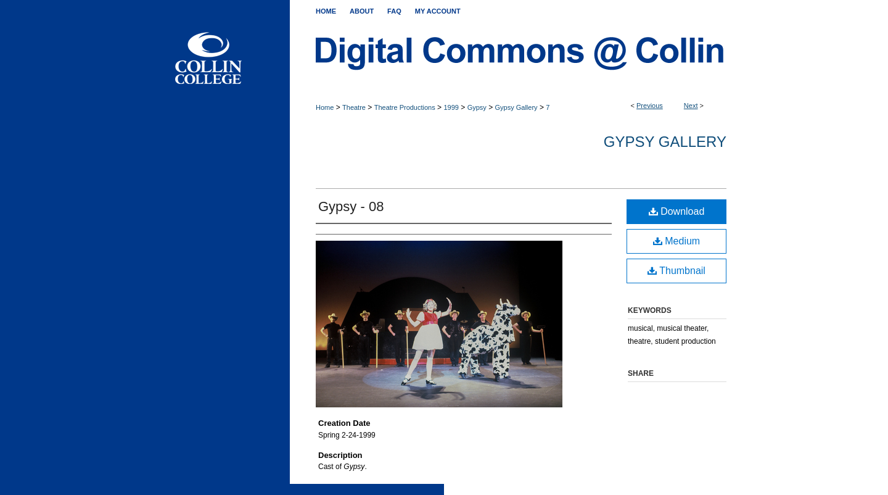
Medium (676, 241)
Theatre (354, 107)
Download (677, 211)
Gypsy (477, 107)
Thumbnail (676, 270)
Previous (649, 105)
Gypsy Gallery (516, 107)
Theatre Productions (404, 107)
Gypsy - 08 (351, 206)
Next (691, 105)
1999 (450, 107)
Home (325, 107)
